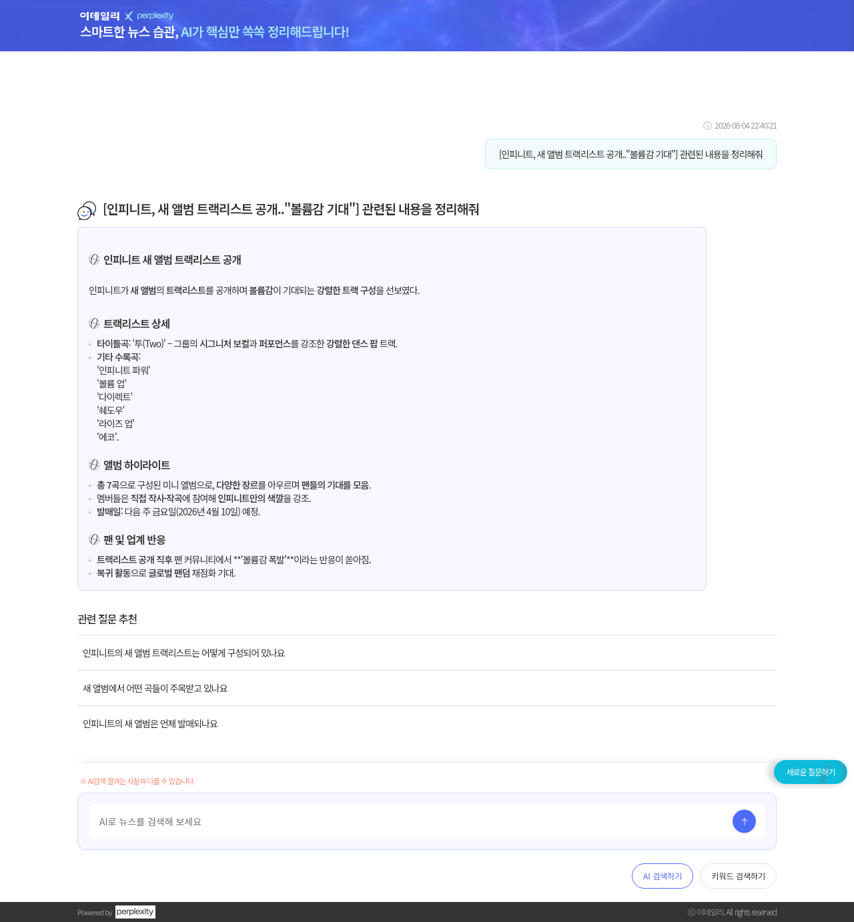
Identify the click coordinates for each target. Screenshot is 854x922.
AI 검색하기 (662, 875)
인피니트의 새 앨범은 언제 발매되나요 (150, 723)
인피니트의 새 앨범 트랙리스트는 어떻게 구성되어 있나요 (184, 652)
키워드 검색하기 (738, 875)
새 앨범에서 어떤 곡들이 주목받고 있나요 (155, 688)
